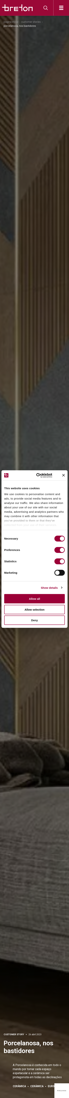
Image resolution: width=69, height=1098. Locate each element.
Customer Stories (31, 21)
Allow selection (34, 609)
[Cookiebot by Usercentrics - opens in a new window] (42, 475)
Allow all (34, 598)
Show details (49, 587)
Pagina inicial (11, 21)
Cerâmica (19, 1086)
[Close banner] (63, 475)
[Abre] (61, 8)
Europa (53, 1086)
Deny (34, 620)
